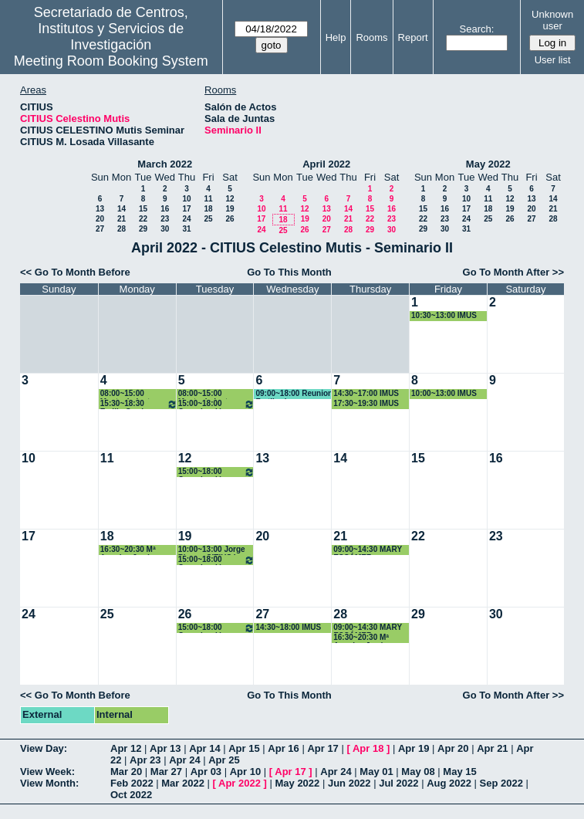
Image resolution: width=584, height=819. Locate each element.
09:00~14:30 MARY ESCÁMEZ (367, 550)
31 (186, 229)
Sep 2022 (501, 783)
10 (186, 199)
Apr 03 (206, 771)
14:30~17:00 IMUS (366, 393)
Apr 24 (184, 760)
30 (164, 229)
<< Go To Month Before (75, 272)
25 (208, 219)
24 (186, 219)
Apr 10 (245, 771)
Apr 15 (243, 748)
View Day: (43, 748)
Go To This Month (289, 272)
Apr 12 (125, 748)
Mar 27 (166, 771)
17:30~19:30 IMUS (366, 403)
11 (208, 199)
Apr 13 (165, 748)
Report (413, 37)
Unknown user (552, 20)
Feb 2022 (132, 783)
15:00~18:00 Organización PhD (216, 404)
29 (143, 229)
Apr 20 (452, 748)
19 (229, 209)
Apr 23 (145, 760)
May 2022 (488, 164)
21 (121, 219)
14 (121, 209)
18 (208, 209)
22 (143, 219)
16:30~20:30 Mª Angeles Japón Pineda (128, 550)
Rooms (371, 37)
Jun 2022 (349, 783)
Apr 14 (204, 748)
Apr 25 (223, 760)
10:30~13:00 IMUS (444, 315)
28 (121, 229)
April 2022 (326, 164)
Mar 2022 (182, 783)
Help (336, 37)
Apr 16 (283, 748)
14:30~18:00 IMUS (288, 627)
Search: (477, 29)
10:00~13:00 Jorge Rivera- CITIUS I (211, 550)
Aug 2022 (449, 783)
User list (553, 60)
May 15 (459, 771)
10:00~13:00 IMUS (444, 393)
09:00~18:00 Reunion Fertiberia (294, 394)
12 (229, 199)
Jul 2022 (398, 783)
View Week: (47, 771)
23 (164, 219)
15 (143, 209)
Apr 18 (368, 748)
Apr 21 (492, 748)
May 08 (417, 771)
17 (186, 209)
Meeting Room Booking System (111, 61)
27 (100, 229)
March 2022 (164, 164)
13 (100, 209)
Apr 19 (413, 748)
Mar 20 (126, 771)
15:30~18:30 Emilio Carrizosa (138, 404)
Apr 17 (322, 748)
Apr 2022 (239, 783)
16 (164, 209)
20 (100, 219)
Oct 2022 (131, 794)
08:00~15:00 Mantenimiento (127, 394)
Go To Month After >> (513, 272)
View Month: (49, 783)
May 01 (376, 771)
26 (229, 219)
